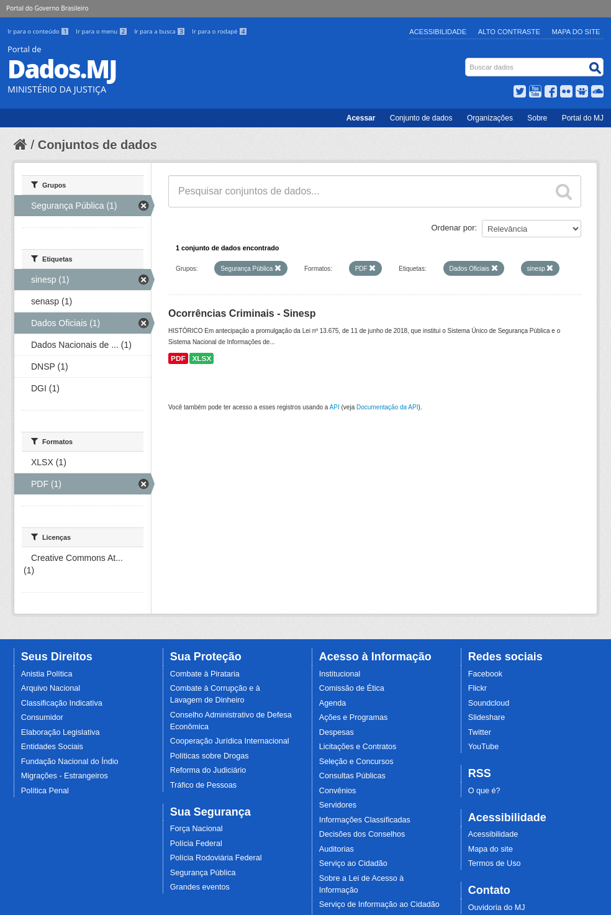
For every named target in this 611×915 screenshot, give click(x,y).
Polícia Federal (196, 843)
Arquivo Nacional (50, 688)
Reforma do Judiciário (208, 770)
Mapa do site (490, 849)
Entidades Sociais (52, 746)
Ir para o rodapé (219, 31)
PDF (178, 358)
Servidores (337, 805)
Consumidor (42, 717)
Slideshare (486, 717)
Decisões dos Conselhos (362, 834)
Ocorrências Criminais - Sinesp (241, 313)
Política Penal (45, 790)
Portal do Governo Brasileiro (47, 8)
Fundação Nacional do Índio (70, 761)
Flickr (477, 688)
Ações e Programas (353, 717)
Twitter (479, 732)
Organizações (490, 118)
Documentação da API (387, 407)
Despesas (336, 732)
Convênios (337, 790)
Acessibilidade (437, 31)
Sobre (537, 118)
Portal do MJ (583, 118)
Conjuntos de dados (97, 145)
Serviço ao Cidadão (353, 863)
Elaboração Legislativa (60, 732)
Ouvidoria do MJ (496, 907)
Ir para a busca (160, 31)
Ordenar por (453, 227)
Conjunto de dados (421, 118)
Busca (466, 60)
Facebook (485, 674)
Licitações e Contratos (358, 746)
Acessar (361, 118)
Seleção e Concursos (356, 761)
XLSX (201, 358)
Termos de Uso (494, 863)
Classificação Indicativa (61, 703)
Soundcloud (489, 703)
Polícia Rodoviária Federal (216, 858)
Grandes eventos (200, 887)
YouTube (483, 746)
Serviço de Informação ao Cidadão (379, 904)
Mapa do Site (576, 31)
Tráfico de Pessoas (203, 785)
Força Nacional (196, 828)
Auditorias (336, 849)
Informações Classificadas (364, 820)
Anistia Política (47, 674)
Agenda (332, 703)
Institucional (340, 674)
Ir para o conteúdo (39, 31)
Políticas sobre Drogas (209, 756)
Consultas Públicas (352, 776)
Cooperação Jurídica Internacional (229, 741)
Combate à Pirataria (205, 674)
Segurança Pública (203, 872)
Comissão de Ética (351, 688)
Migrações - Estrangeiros (64, 776)
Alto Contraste (509, 31)
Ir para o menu (102, 31)
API (335, 407)
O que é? (484, 790)
